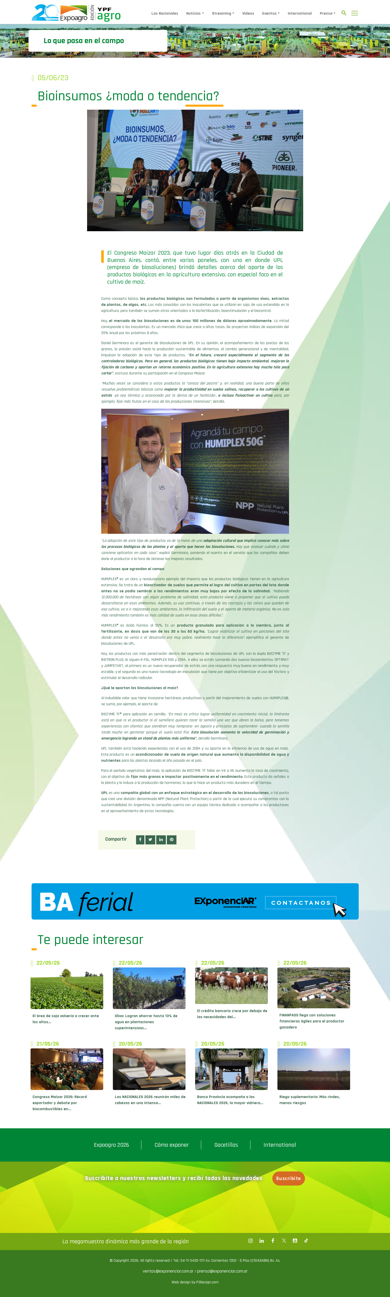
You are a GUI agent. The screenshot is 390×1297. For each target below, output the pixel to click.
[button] (140, 839)
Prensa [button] (326, 13)
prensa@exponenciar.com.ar (222, 1271)
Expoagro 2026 (111, 1145)
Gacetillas (226, 1145)
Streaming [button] (221, 13)
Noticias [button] (193, 13)
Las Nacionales (164, 13)
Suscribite (288, 1178)
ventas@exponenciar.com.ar (169, 1271)
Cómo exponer (171, 1145)
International (300, 13)
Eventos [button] (269, 13)
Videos (248, 13)
